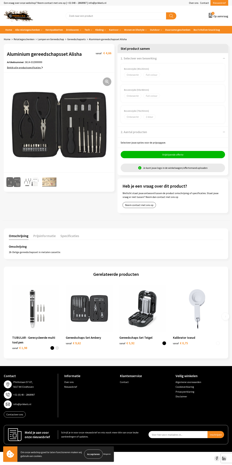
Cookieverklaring (185, 386)
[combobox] (116, 15)
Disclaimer (181, 396)
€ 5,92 (126, 343)
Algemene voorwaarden (188, 382)
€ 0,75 (180, 343)
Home (8, 29)
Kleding (99, 29)
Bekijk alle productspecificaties (25, 67)
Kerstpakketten (54, 29)
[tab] (18, 236)
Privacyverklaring (185, 391)
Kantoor (114, 29)
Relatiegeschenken (24, 39)
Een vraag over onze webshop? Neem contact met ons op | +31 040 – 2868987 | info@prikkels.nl (55, 2)
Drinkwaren (72, 29)
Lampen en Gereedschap (51, 39)
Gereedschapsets (76, 39)
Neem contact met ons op (139, 205)
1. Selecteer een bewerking (139, 58)
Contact (204, 2)
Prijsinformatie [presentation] (44, 236)
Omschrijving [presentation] (18, 236)
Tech (87, 29)
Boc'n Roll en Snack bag (207, 29)
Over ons (193, 2)
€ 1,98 (19, 348)
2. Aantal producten (134, 132)
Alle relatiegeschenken (27, 29)
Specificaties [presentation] (69, 236)
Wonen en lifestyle (134, 29)
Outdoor (155, 29)
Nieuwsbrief (219, 2)
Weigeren (107, 454)
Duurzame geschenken (177, 29)
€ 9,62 (73, 343)
